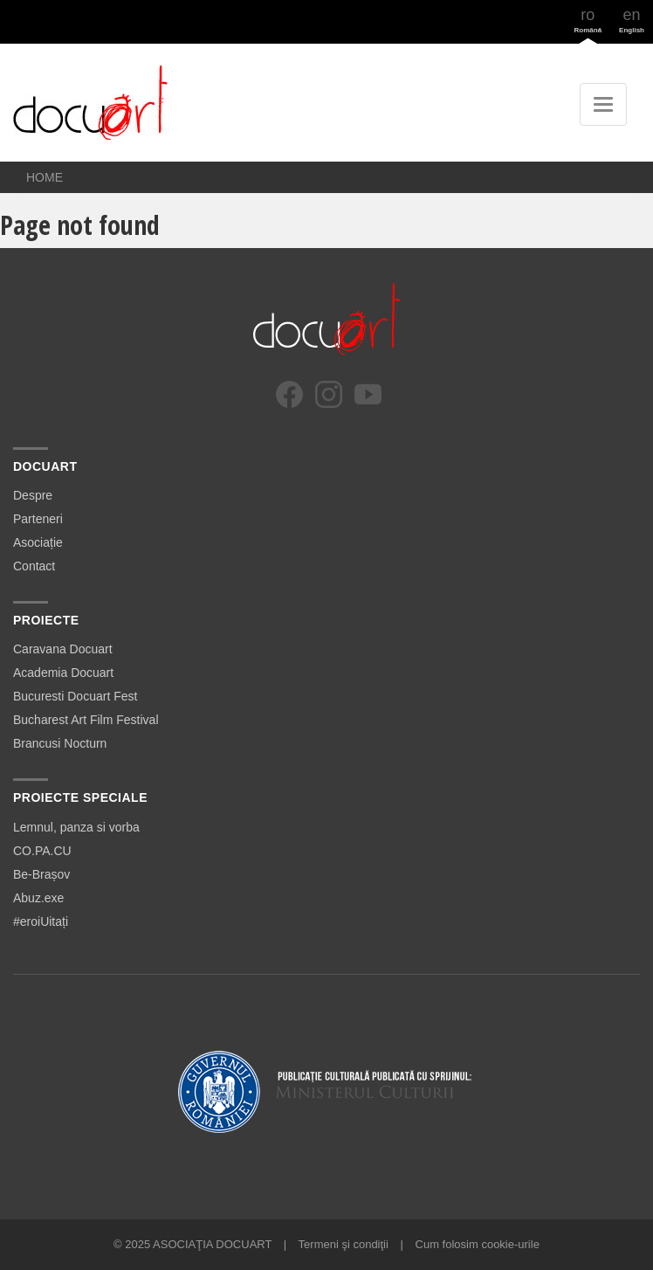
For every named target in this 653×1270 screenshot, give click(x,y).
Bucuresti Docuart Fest (75, 696)
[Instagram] (328, 394)
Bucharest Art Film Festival (86, 720)
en (631, 20)
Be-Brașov (41, 874)
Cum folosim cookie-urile (478, 1244)
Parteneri (38, 519)
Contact (34, 566)
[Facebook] (289, 394)
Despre (32, 495)
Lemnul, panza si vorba (76, 827)
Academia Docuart (63, 673)
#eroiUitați (40, 921)
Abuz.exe (38, 898)
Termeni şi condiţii (343, 1244)
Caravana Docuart (63, 649)
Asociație (38, 542)
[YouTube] (367, 394)
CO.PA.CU (42, 851)
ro (588, 20)
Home (44, 177)
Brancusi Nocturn (60, 743)
